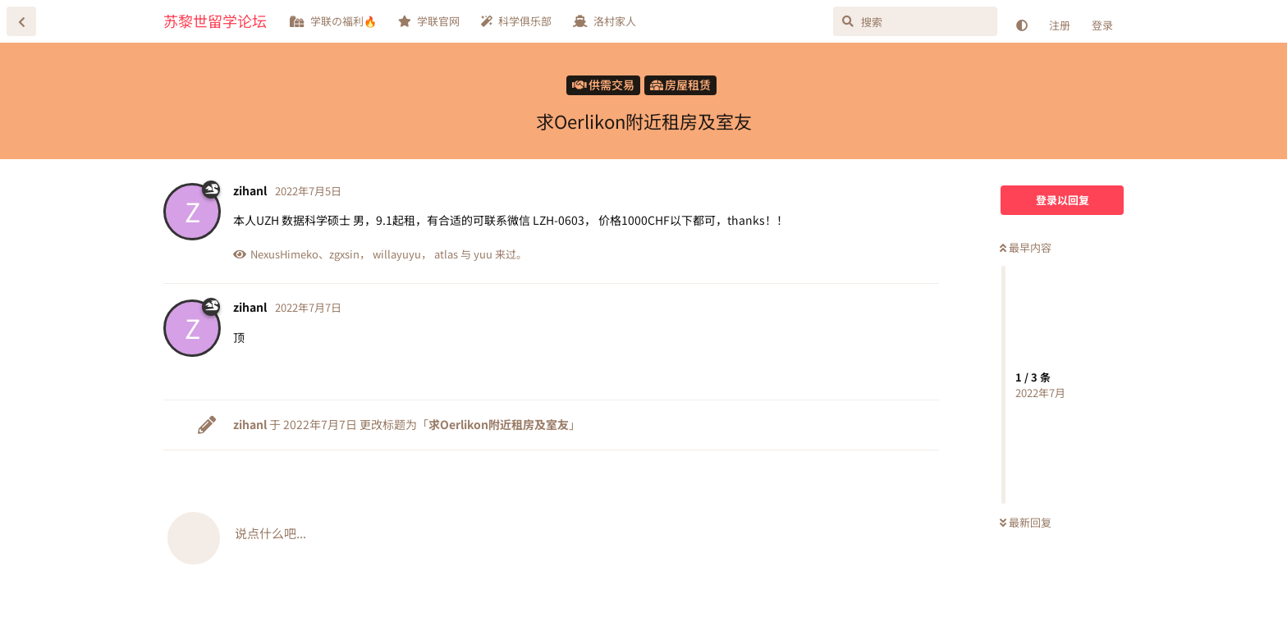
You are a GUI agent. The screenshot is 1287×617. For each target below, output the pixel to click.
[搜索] (915, 21)
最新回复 (1025, 522)
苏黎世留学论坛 (215, 20)
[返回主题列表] (21, 21)
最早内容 (1025, 247)
